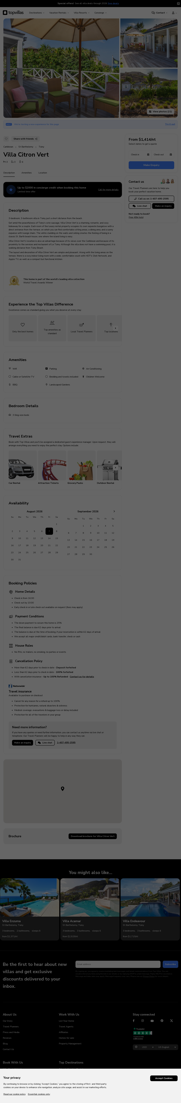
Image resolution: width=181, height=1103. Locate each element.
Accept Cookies (164, 1078)
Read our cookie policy (14, 1094)
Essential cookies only (39, 1094)
